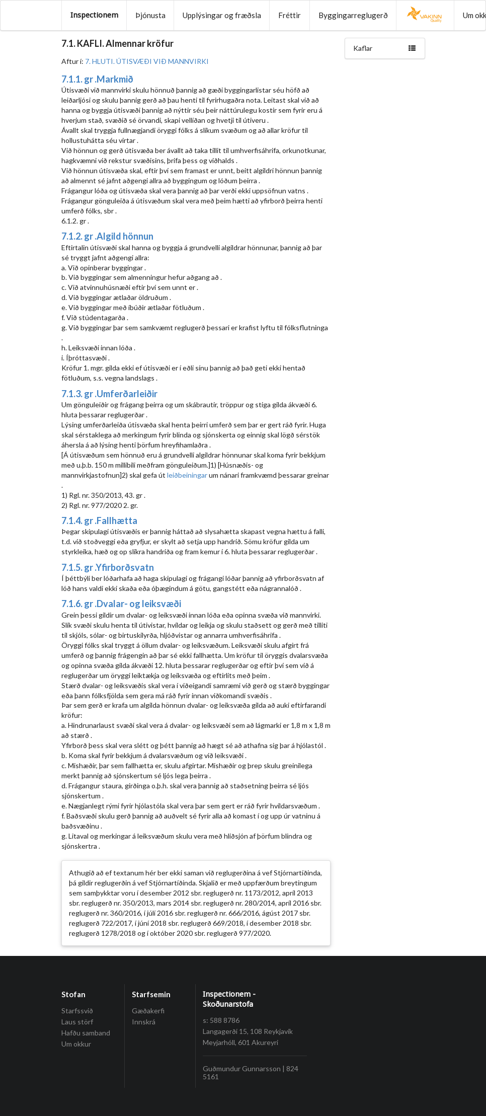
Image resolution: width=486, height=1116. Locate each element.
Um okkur (76, 1043)
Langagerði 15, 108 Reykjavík (248, 1031)
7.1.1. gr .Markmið (97, 79)
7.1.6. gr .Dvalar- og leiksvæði (121, 603)
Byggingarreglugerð (353, 15)
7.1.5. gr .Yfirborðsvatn (107, 567)
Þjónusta (150, 15)
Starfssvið (77, 1011)
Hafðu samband (85, 1032)
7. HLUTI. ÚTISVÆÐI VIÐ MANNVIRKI (147, 61)
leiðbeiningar (187, 475)
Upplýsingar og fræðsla (222, 15)
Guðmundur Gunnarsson (242, 1068)
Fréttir (289, 15)
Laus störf (77, 1021)
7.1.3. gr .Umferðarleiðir (109, 393)
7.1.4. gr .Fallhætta (99, 520)
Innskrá (143, 1021)
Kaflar (385, 48)
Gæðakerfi (148, 1011)
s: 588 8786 (221, 1020)
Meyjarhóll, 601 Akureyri (240, 1042)
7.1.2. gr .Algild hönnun (107, 236)
